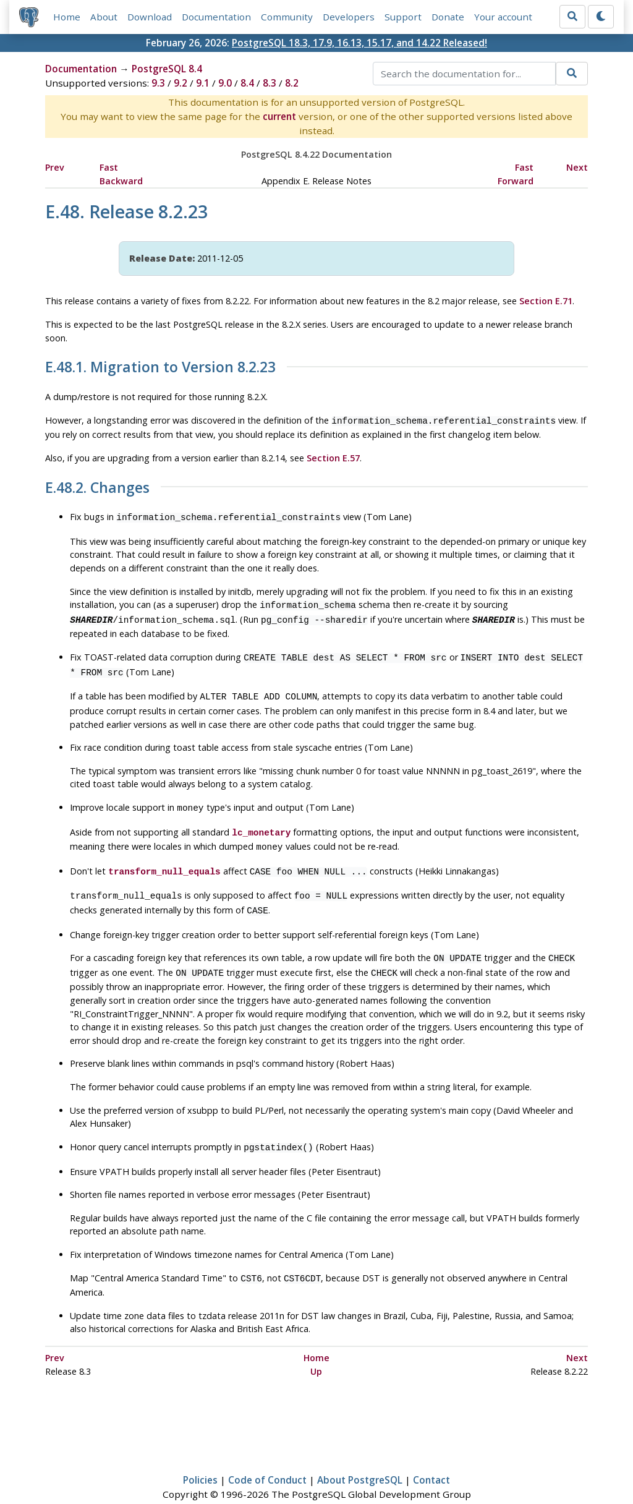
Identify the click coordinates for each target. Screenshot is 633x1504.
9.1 (203, 83)
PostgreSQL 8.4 (167, 68)
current (279, 116)
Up (316, 1350)
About (103, 17)
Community (287, 17)
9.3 (158, 83)
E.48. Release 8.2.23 (126, 211)
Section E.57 (333, 457)
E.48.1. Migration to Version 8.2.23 (160, 367)
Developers (349, 17)
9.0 (225, 83)
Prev (54, 167)
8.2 (292, 83)
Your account (503, 17)
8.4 (247, 83)
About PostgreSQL (359, 1459)
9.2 (180, 83)
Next (577, 167)
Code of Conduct (267, 1459)
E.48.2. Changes (97, 486)
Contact (431, 1459)
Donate (447, 17)
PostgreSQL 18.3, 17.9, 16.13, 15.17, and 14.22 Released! (359, 42)
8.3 (269, 83)
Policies (200, 1459)
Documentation (216, 17)
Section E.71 (545, 301)
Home (66, 17)
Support (403, 17)
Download (149, 17)
